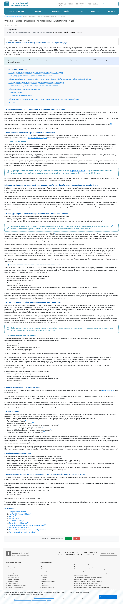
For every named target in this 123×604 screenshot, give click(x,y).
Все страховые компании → (47, 587)
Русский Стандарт (46, 573)
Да (68, 538)
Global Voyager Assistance (15, 573)
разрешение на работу (78, 171)
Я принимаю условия (107, 597)
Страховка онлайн (60, 11)
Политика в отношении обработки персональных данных (91, 569)
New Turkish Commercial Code (19, 514)
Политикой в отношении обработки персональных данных (32, 600)
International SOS (13, 583)
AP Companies (12, 569)
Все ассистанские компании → (15, 587)
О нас (80, 11)
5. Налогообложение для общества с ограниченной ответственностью (33, 86)
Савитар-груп (12, 567)
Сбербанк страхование (48, 581)
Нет (77, 538)
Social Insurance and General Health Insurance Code (26, 525)
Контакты (111, 11)
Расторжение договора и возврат (84, 567)
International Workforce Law (18, 527)
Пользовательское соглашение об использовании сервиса (92, 573)
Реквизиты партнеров (81, 575)
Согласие (44, 575)
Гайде (43, 583)
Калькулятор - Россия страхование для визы (87, 585)
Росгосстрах (44, 585)
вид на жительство (108, 390)
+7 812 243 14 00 (68, 5)
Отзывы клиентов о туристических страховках (88, 581)
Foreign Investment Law (17, 512)
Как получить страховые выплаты (84, 579)
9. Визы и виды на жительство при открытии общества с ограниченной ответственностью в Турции (43, 99)
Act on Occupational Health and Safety (22, 532)
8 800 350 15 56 (91, 3)
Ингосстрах (44, 565)
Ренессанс (44, 577)
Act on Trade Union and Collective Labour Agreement (26, 530)
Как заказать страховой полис (83, 565)
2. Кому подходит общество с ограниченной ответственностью (30, 76)
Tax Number (13, 518)
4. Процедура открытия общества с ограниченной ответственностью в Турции (36, 82)
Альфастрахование (47, 571)
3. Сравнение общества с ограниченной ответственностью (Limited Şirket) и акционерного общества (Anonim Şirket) (49, 79)
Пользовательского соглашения (44, 598)
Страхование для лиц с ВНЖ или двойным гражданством (91, 587)
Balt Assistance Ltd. (13, 579)
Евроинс (43, 567)
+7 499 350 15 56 (68, 3)
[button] (17, 11)
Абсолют (43, 579)
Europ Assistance (13, 575)
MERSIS (11, 516)
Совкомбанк (45, 569)
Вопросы (95, 11)
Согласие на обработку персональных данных (88, 571)
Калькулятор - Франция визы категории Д (87, 583)
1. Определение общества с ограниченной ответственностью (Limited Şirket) (35, 72)
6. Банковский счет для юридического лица (24, 89)
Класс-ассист (12, 571)
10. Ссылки (12, 102)
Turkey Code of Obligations (18, 523)
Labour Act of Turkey (16, 521)
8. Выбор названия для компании (20, 96)
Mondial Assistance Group (15, 565)
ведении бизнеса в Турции (37, 138)
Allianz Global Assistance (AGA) (17, 585)
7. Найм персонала (15, 92)
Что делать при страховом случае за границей (88, 577)
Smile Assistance (13, 581)
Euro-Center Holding (13, 577)
